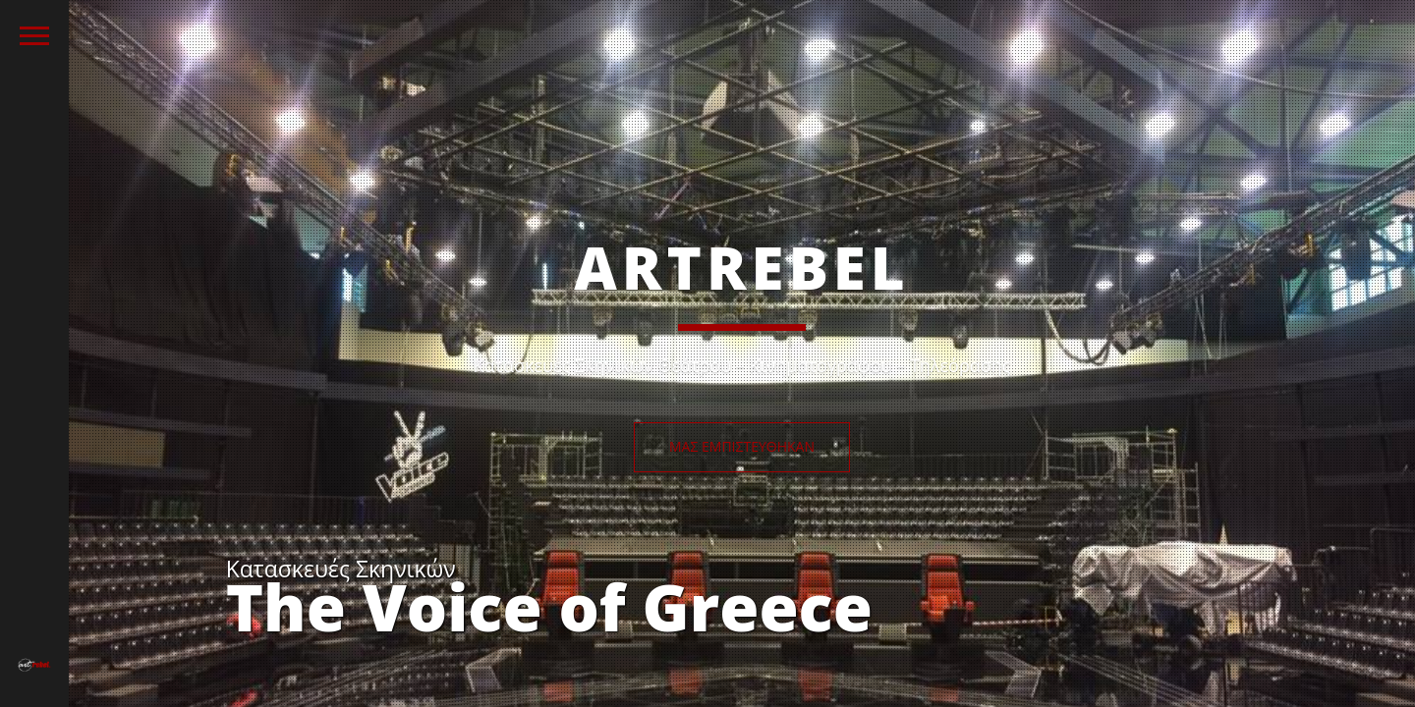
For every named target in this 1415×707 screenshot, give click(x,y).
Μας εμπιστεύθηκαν (742, 446)
